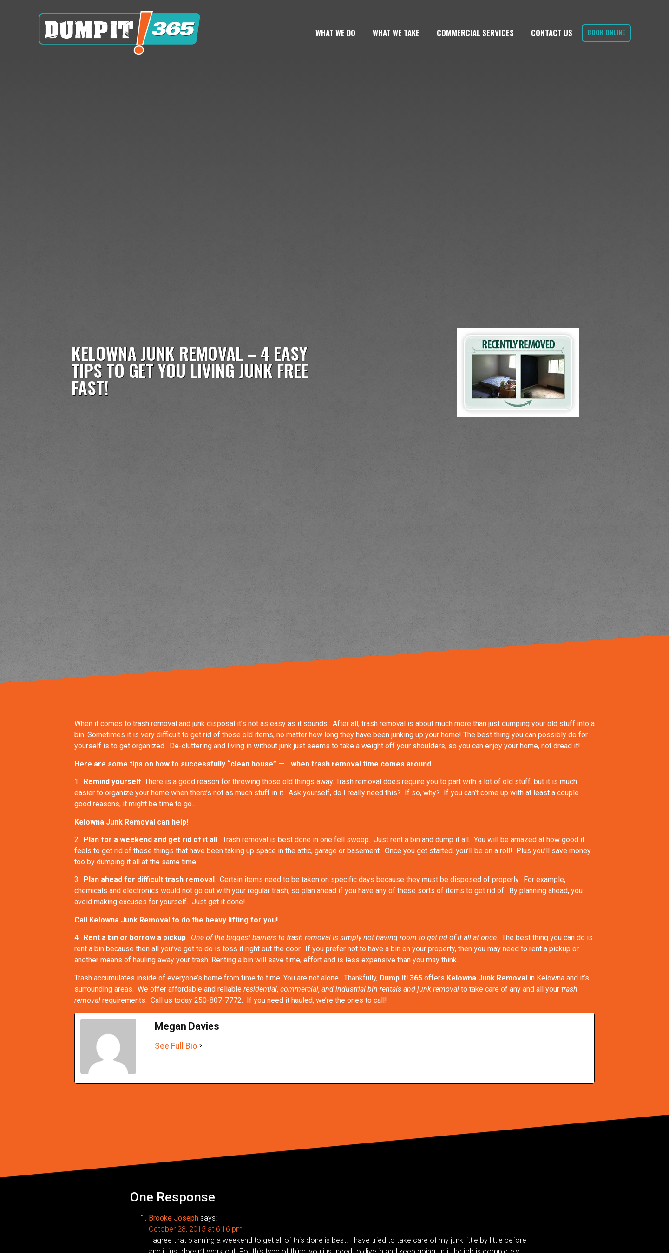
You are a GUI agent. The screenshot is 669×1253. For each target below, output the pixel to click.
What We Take (396, 33)
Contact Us (551, 33)
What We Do (335, 33)
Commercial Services (475, 33)
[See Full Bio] (200, 1045)
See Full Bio (176, 1046)
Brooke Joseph (173, 1218)
